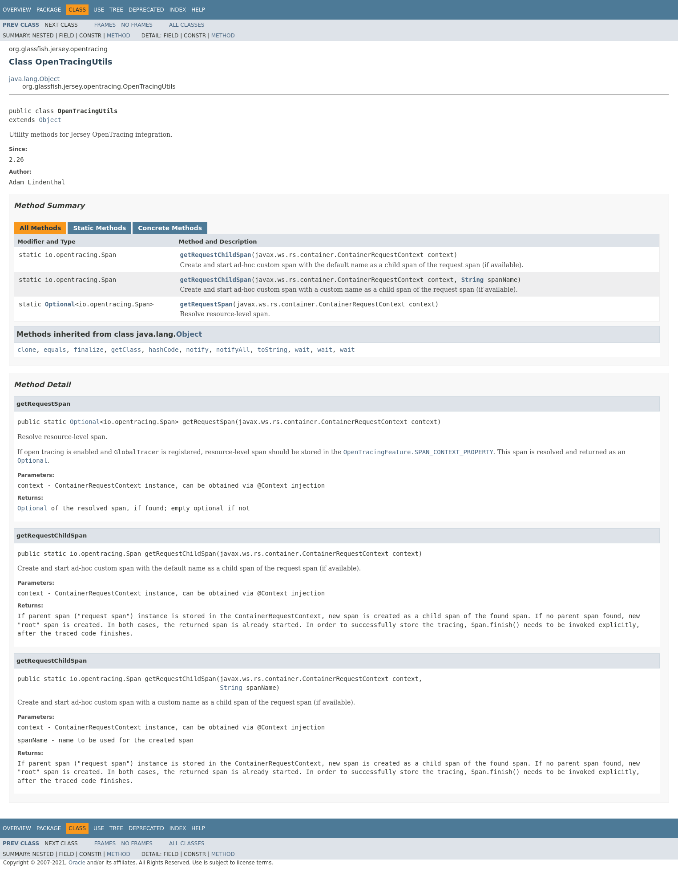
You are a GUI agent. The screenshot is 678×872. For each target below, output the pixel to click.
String (472, 279)
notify (197, 349)
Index (178, 10)
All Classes (186, 25)
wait (302, 349)
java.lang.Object (34, 78)
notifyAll (233, 349)
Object (50, 119)
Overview (17, 10)
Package (48, 10)
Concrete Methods (170, 228)
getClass (126, 349)
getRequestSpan (206, 304)
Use (98, 10)
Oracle (77, 863)
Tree (116, 10)
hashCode (163, 349)
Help (198, 10)
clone (26, 349)
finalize (88, 349)
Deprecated (146, 10)
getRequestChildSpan (215, 254)
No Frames (137, 25)
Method (118, 36)
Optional (60, 304)
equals (55, 349)
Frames (105, 25)
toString (272, 349)
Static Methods (99, 228)
